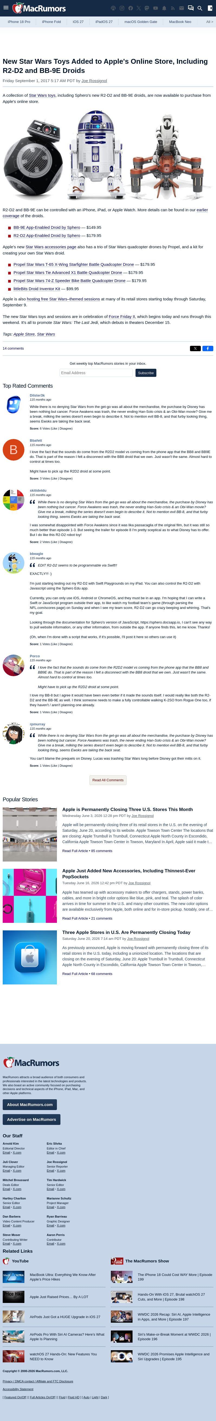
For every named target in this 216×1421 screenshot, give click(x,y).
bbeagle (36, 554)
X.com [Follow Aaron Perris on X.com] (61, 1243)
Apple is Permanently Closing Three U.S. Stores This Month (127, 809)
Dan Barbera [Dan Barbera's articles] (11, 1216)
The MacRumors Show (147, 1261)
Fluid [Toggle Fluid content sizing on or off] (62, 1397)
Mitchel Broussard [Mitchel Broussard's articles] (16, 1180)
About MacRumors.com (30, 1104)
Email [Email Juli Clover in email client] (6, 1170)
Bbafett (36, 440)
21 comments (101, 918)
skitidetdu (38, 490)
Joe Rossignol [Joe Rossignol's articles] (57, 1162)
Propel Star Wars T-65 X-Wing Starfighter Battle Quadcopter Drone (74, 264)
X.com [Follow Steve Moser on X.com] (17, 1243)
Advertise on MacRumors (31, 1119)
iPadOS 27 (104, 22)
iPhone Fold (51, 22)
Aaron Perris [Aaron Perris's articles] (56, 1234)
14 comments (13, 348)
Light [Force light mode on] (95, 1397)
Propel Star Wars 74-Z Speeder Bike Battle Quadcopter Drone (69, 280)
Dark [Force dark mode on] (104, 1397)
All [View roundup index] (209, 22)
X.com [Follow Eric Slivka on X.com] (61, 1152)
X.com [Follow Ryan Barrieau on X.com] (61, 1225)
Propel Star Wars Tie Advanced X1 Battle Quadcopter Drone (68, 272)
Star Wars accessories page (51, 246)
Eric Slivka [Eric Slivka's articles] (54, 1143)
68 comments (101, 974)
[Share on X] (195, 348)
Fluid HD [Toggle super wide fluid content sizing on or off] (73, 1397)
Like (54, 428)
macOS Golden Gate (140, 22)
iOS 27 (78, 22)
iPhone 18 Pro (19, 22)
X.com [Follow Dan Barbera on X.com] (17, 1225)
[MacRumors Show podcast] (113, 8)
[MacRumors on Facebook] (130, 8)
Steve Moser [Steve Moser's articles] (11, 1234)
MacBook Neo (180, 22)
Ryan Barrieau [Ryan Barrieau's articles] (57, 1216)
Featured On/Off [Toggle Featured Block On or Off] (15, 1397)
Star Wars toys (42, 95)
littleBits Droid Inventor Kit (37, 288)
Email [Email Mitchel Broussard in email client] (6, 1189)
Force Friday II (122, 316)
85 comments (101, 851)
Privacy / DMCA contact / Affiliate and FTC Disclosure (38, 1381)
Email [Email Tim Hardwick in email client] (50, 1189)
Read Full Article (75, 851)
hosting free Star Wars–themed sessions (63, 299)
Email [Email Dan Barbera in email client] (6, 1225)
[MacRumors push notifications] (164, 8)
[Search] (202, 8)
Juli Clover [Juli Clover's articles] (10, 1162)
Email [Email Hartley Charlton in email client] (6, 1207)
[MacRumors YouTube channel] (155, 8)
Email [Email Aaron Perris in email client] (50, 1243)
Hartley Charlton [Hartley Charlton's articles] (14, 1198)
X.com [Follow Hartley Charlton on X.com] (17, 1207)
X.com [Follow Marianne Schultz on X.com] (61, 1207)
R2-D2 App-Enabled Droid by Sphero (47, 235)
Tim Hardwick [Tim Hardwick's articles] (56, 1180)
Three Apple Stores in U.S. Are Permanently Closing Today (126, 932)
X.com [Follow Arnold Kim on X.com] (17, 1152)
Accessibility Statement (18, 1389)
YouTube (20, 1261)
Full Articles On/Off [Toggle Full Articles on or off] (42, 1397)
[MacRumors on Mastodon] (147, 8)
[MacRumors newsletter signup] (181, 8)
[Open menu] (6, 8)
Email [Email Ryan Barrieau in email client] (50, 1225)
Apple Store (24, 334)
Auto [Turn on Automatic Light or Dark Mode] (86, 1397)
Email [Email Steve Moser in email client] (6, 1243)
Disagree (66, 428)
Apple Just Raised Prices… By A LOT (59, 1297)
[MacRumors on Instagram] (122, 8)
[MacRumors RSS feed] (173, 8)
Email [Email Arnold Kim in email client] (6, 1152)
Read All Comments (108, 780)
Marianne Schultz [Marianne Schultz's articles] (59, 1198)
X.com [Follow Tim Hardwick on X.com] (61, 1189)
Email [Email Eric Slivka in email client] (50, 1152)
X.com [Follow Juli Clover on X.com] (17, 1170)
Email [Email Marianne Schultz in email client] (50, 1207)
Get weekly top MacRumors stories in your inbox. (108, 363)
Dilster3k (37, 395)
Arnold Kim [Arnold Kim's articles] (11, 1143)
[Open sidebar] (210, 9)
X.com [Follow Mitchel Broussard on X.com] (17, 1189)
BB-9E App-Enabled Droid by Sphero (47, 227)
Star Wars (46, 334)
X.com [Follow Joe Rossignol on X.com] (61, 1170)
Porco (35, 656)
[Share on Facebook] (207, 348)
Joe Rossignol (94, 80)
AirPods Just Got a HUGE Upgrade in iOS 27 (65, 1317)
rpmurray (37, 724)
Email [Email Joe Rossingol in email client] (50, 1170)
